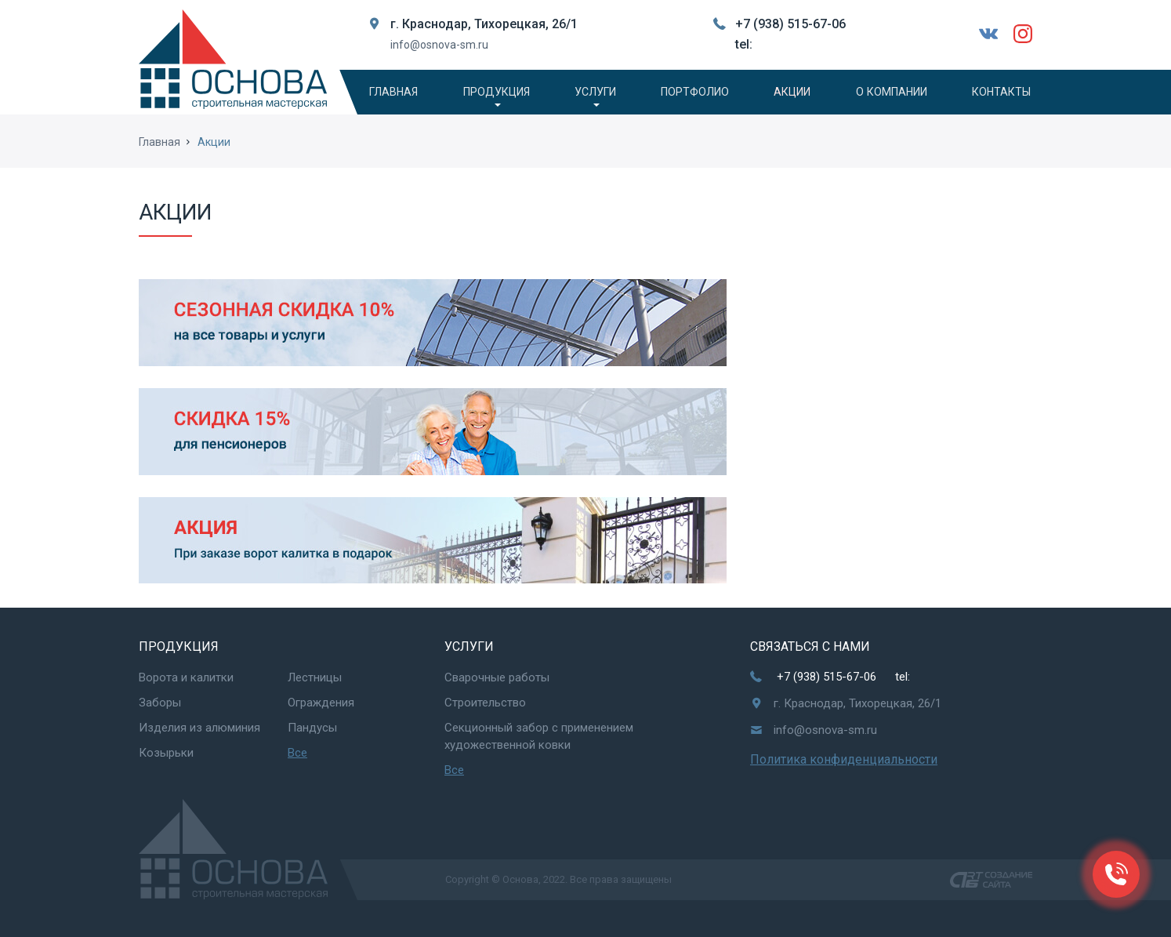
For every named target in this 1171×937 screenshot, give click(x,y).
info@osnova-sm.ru (439, 44)
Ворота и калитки (186, 677)
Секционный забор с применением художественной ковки (538, 736)
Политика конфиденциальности (843, 759)
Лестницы (315, 677)
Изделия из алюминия (199, 728)
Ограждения (321, 702)
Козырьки (166, 753)
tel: (743, 44)
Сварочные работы (496, 677)
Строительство (485, 702)
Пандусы (312, 728)
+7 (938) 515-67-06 (790, 23)
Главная (159, 144)
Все (297, 753)
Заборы (160, 702)
